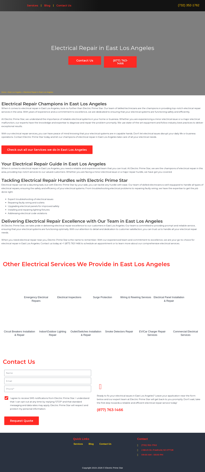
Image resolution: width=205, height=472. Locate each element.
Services (32, 5)
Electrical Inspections (69, 297)
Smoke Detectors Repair (119, 331)
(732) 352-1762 (188, 5)
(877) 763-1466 (110, 410)
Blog (47, 5)
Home (3, 92)
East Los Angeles (15, 92)
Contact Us (63, 5)
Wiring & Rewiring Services (135, 297)
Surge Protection (102, 297)
